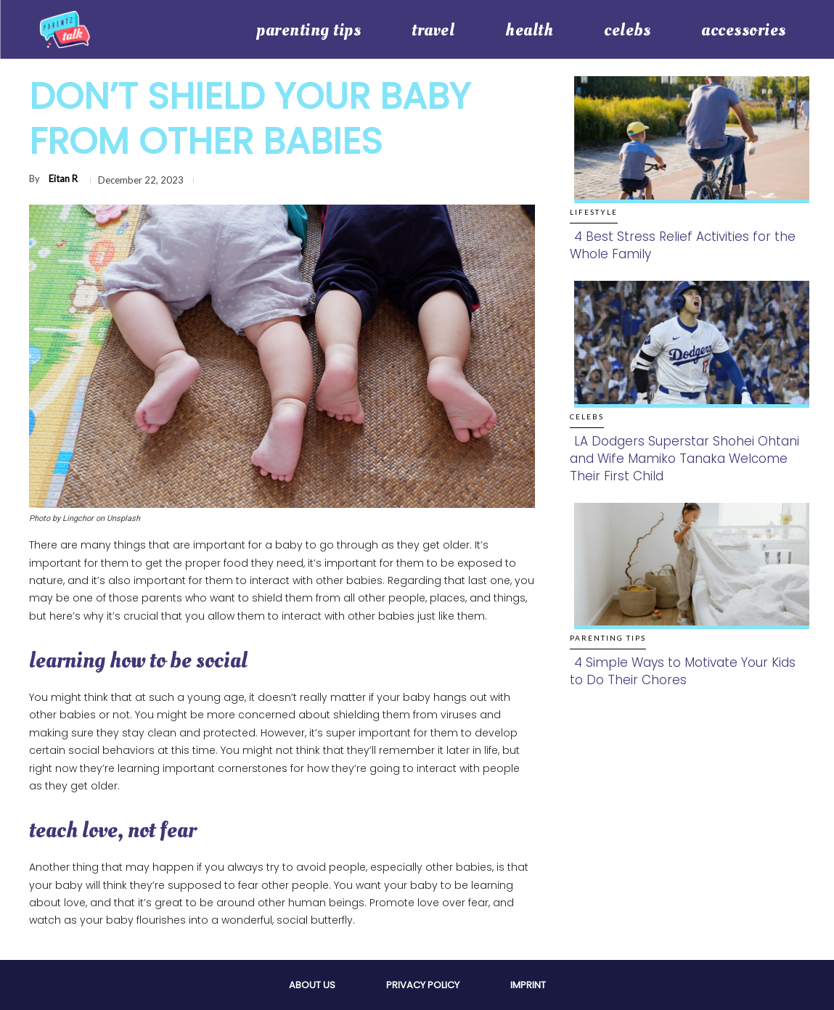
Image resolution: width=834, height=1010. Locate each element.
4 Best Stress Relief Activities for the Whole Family (683, 245)
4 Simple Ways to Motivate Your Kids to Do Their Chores (683, 671)
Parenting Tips (608, 637)
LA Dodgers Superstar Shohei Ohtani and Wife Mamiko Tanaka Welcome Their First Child (684, 458)
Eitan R (63, 178)
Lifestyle (594, 212)
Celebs (587, 416)
